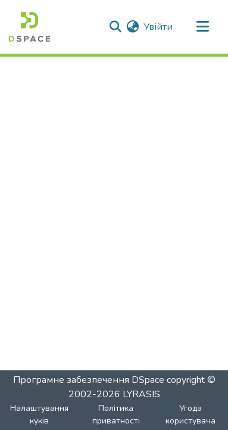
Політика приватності (116, 414)
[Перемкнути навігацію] (202, 27)
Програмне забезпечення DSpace (88, 379)
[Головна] (29, 27)
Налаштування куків (39, 414)
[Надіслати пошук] (115, 27)
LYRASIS (141, 394)
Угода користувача (190, 414)
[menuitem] (132, 27)
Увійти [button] (158, 26)
